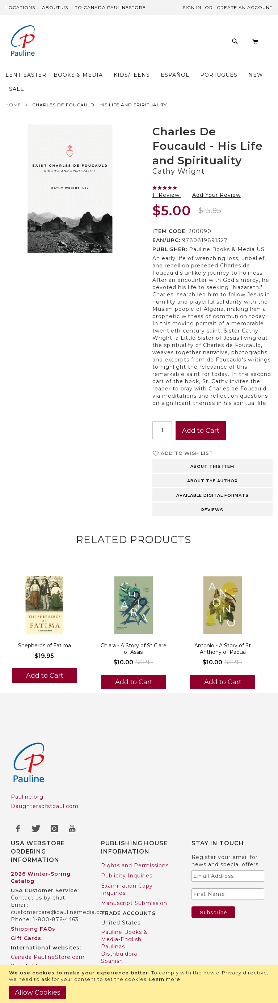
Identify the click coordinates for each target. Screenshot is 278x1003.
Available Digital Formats (212, 467)
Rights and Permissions (135, 837)
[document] (140, 984)
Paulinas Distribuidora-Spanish (120, 925)
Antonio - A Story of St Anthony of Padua (222, 620)
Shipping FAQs (33, 900)
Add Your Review (216, 167)
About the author (212, 452)
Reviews (212, 481)
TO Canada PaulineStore (110, 7)
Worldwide (26, 938)
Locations (20, 7)
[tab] (212, 437)
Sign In (192, 7)
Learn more (164, 979)
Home (13, 76)
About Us (55, 7)
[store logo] (19, 41)
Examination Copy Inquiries (127, 861)
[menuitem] (82, 35)
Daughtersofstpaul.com (45, 778)
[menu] (139, 41)
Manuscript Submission (134, 875)
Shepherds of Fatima (44, 617)
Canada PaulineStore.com (48, 929)
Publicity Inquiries (126, 847)
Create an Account (245, 7)
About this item (212, 438)
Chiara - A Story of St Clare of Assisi (134, 620)
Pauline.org (27, 768)
